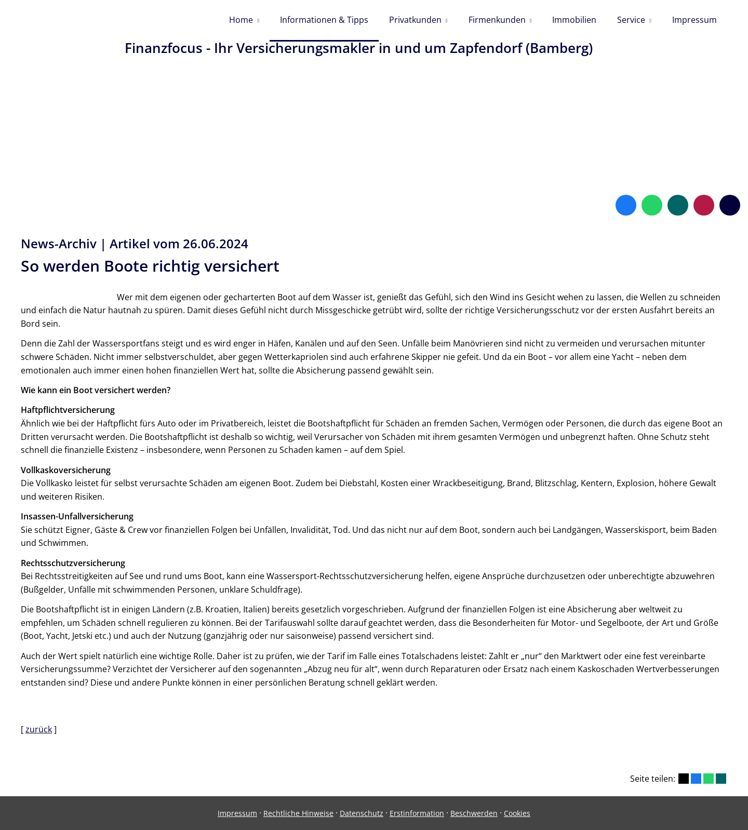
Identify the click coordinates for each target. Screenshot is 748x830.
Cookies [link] (517, 813)
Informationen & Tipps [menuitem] (324, 19)
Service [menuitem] (631, 19)
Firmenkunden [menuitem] (497, 19)
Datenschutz (361, 813)
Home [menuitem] (241, 19)
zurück (38, 729)
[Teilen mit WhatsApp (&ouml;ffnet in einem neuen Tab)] (708, 778)
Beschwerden (474, 813)
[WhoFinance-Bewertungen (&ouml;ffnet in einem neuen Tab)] (703, 205)
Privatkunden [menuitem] (415, 19)
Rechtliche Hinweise (298, 813)
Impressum (237, 813)
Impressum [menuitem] (694, 19)
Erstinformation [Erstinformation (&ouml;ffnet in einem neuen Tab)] (417, 813)
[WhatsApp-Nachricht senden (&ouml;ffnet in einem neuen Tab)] (652, 205)
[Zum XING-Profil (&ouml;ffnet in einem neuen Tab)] (677, 205)
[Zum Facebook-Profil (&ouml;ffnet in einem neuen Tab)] (626, 205)
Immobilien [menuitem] (574, 19)
